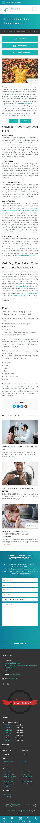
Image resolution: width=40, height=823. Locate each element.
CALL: (20, 52)
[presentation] (20, 635)
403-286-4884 (16, 2)
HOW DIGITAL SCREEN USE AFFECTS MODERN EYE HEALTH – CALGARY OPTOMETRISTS (16, 534)
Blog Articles (12, 31)
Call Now (14, 121)
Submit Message (20, 644)
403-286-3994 (12, 679)
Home (5, 31)
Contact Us (25, 121)
